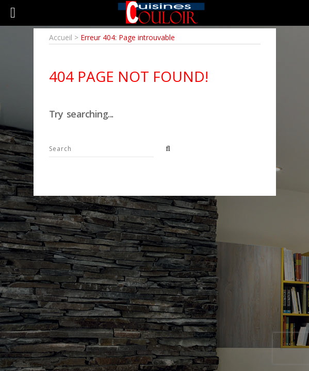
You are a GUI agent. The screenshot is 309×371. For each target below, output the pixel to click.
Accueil (60, 37)
